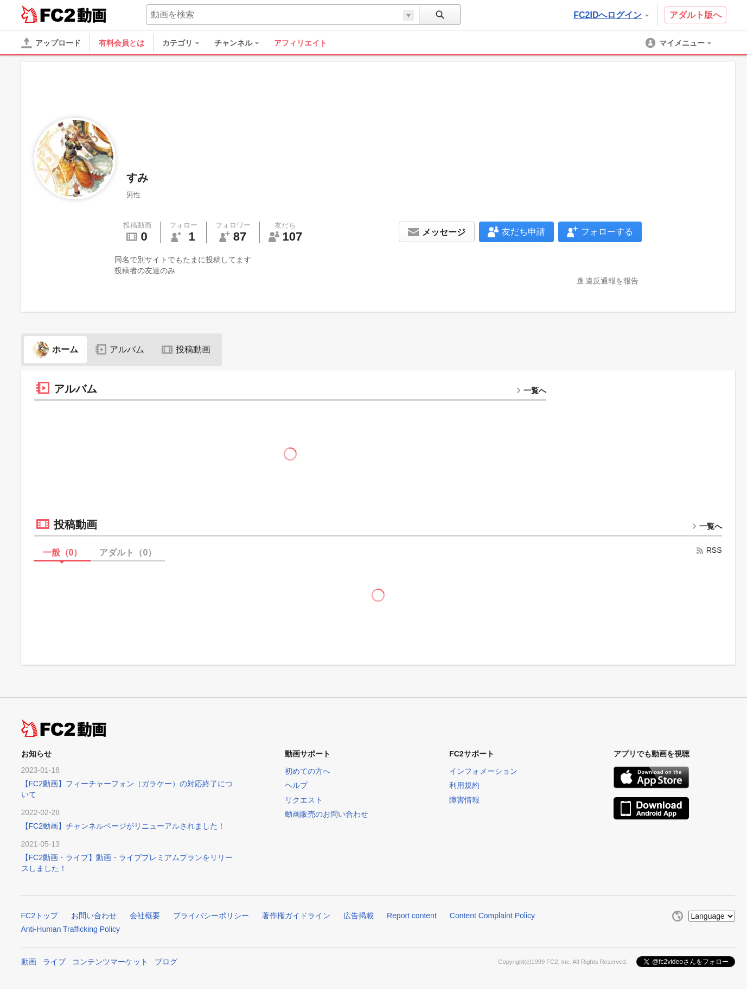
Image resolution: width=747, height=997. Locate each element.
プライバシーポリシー (211, 915)
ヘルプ (296, 785)
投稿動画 (186, 349)
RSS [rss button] (708, 550)
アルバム (119, 349)
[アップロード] (51, 43)
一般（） (62, 552)
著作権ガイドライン (296, 915)
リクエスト (304, 800)
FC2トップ (39, 915)
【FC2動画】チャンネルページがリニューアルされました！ (123, 826)
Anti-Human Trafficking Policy (70, 929)
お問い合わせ (94, 915)
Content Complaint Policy (492, 915)
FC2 (48, 14)
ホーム (55, 349)
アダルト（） (127, 552)
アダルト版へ (695, 15)
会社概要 (145, 915)
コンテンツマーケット (110, 961)
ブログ (166, 961)
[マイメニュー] (679, 43)
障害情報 (464, 800)
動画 (28, 961)
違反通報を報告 (612, 280)
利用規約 (464, 785)
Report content (412, 915)
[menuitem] (186, 43)
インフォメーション (483, 771)
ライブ (54, 961)
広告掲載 (358, 915)
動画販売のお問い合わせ (326, 814)
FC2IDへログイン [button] (610, 15)
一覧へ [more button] (531, 390)
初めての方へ (307, 771)
